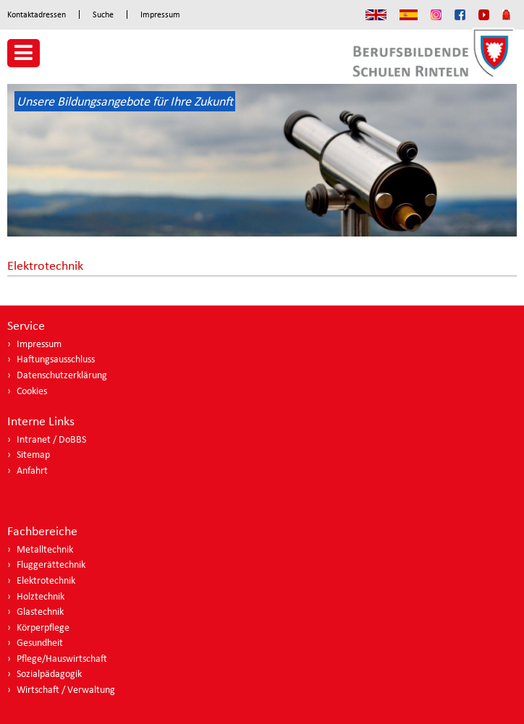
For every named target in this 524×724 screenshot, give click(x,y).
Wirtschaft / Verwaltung (66, 689)
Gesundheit (40, 642)
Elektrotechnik (46, 580)
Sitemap (33, 454)
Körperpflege (43, 627)
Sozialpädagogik (49, 673)
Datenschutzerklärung (62, 375)
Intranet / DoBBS (51, 439)
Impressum (160, 14)
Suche (103, 14)
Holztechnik (40, 596)
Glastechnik (40, 611)
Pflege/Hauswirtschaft (62, 658)
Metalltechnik (45, 549)
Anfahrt (32, 470)
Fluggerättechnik (51, 564)
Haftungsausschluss (56, 359)
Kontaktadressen (36, 14)
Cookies (32, 391)
